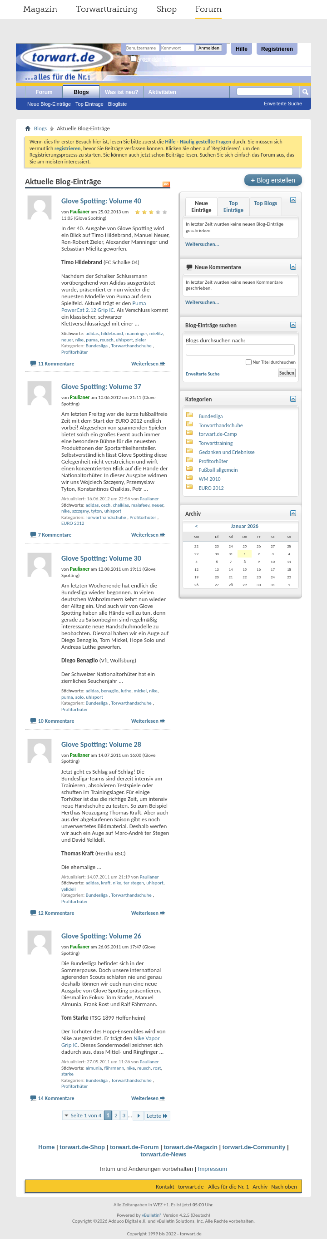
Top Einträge (89, 104)
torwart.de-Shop (82, 1147)
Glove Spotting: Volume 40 (101, 201)
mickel (140, 691)
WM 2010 (210, 479)
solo (79, 697)
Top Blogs (265, 203)
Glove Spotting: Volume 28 (101, 744)
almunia (93, 1068)
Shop (167, 9)
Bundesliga (97, 346)
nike (79, 340)
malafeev (140, 505)
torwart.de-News (163, 1154)
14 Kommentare (56, 1098)
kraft (106, 883)
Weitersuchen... (202, 244)
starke (67, 1074)
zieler (140, 340)
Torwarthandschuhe (131, 346)
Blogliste (117, 104)
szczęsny (80, 511)
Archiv (260, 1186)
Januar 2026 (244, 526)
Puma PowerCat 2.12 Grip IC (103, 306)
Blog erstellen (273, 180)
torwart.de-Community (254, 1147)
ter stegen (134, 883)
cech (106, 505)
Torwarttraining (107, 9)
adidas (92, 333)
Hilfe (242, 49)
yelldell (68, 889)
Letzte (157, 1115)
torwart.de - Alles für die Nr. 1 (213, 1186)
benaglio (110, 691)
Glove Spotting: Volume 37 (101, 386)
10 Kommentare (56, 721)
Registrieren (277, 49)
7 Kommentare (55, 535)
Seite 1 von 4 (86, 1115)
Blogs (81, 92)
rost (157, 1068)
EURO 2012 (72, 523)
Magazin (40, 9)
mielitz (156, 333)
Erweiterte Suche (283, 103)
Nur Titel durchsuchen (271, 362)
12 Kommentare (56, 913)
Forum (208, 9)
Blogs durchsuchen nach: (240, 346)
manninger (136, 333)
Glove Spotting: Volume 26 (101, 936)
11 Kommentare (56, 363)
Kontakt (165, 1186)
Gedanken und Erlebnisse (227, 452)
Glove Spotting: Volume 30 (101, 558)
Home (46, 1147)
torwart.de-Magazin (190, 1147)
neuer (67, 340)
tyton (96, 511)
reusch (107, 340)
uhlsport (124, 340)
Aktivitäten (162, 92)
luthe (126, 691)
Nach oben (284, 1186)
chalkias (121, 505)
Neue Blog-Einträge (49, 104)
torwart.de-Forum (134, 1147)
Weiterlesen (145, 363)
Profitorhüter (74, 352)
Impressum (212, 1168)
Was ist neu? (122, 92)
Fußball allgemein (218, 470)
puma (92, 340)
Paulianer (149, 499)
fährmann (114, 1068)
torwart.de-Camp (218, 434)
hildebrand (112, 333)
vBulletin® (152, 1215)
